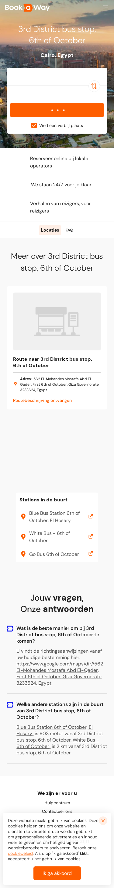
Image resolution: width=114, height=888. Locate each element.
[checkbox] (34, 125)
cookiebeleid (20, 853)
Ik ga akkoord (57, 873)
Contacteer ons (57, 811)
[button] (105, 8)
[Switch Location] (94, 86)
